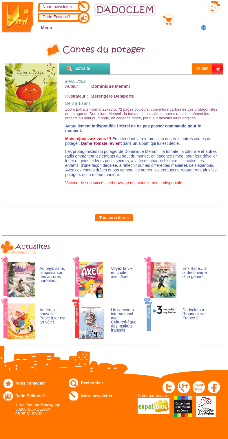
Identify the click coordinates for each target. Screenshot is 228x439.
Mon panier (187, 18)
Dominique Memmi (110, 86)
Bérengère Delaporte (112, 96)
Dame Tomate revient (101, 143)
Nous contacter (30, 383)
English (204, 27)
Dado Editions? (56, 16)
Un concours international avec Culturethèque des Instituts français (123, 320)
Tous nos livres (114, 217)
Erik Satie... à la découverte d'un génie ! (195, 272)
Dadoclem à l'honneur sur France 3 (194, 314)
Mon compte (188, 6)
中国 (218, 28)
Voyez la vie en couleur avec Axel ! (122, 272)
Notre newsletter (57, 6)
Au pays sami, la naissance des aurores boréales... (52, 274)
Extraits (82, 68)
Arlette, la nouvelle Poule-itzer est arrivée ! (52, 316)
